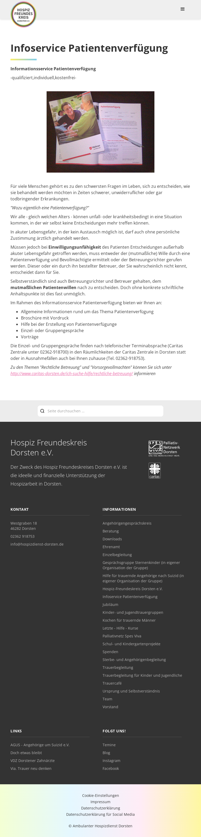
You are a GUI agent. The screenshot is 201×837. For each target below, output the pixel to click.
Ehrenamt (111, 546)
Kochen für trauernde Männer (129, 620)
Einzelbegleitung (117, 554)
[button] (183, 9)
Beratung (111, 531)
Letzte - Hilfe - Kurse (120, 628)
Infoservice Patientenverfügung (130, 596)
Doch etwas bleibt (26, 752)
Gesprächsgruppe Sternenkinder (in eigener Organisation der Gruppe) (141, 565)
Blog (106, 752)
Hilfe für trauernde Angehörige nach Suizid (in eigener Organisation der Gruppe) (143, 578)
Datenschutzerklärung (100, 808)
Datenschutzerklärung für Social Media (100, 814)
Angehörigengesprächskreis (127, 523)
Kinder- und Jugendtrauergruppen (133, 612)
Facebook (111, 768)
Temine (109, 744)
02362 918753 (22, 536)
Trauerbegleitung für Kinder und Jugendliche (142, 675)
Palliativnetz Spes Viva (122, 635)
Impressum (100, 801)
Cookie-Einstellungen (100, 795)
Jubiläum (110, 604)
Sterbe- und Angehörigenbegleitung (134, 659)
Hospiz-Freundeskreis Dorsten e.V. (133, 588)
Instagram (111, 760)
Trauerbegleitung (118, 667)
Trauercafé (112, 683)
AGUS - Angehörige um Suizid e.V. (40, 744)
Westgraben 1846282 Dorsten (23, 526)
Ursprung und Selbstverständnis (131, 691)
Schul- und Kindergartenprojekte (131, 643)
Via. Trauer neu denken (31, 768)
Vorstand (110, 706)
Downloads (112, 538)
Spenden (110, 651)
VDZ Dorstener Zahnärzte (32, 760)
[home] (23, 14)
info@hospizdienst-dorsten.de (37, 544)
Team (107, 698)
